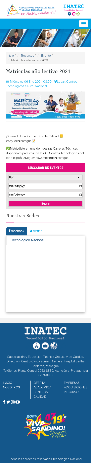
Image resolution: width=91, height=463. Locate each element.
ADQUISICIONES (75, 387)
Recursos (27, 55)
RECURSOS (72, 392)
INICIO (7, 382)
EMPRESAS (72, 382)
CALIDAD (40, 396)
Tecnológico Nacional (27, 240)
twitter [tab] (36, 231)
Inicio (10, 55)
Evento (46, 55)
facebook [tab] (16, 231)
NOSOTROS (11, 387)
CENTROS (41, 392)
